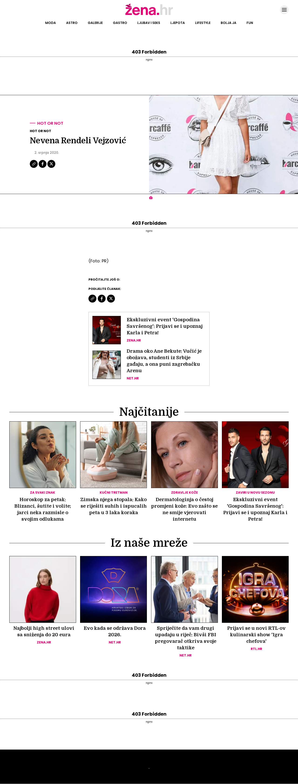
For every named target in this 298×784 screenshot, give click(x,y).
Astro (72, 22)
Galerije (95, 22)
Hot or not (50, 123)
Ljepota (177, 22)
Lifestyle (202, 22)
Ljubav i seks (148, 22)
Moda (50, 22)
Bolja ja (228, 22)
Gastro (120, 22)
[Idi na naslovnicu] (149, 14)
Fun (250, 22)
